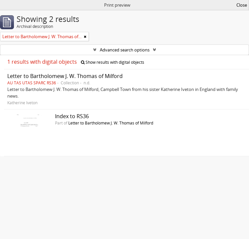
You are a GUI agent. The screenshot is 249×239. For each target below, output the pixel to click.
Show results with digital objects (112, 62)
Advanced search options (125, 50)
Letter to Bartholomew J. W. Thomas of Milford (65, 76)
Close (241, 5)
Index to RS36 (72, 116)
